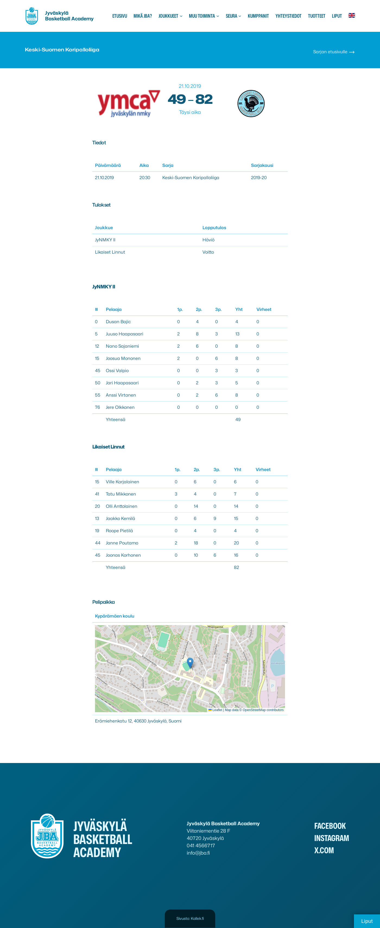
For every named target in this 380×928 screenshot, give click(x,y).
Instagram (331, 838)
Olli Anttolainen (121, 506)
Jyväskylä (56, 13)
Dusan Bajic (118, 321)
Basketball (58, 18)
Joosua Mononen (123, 358)
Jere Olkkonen (120, 407)
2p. (199, 309)
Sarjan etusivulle (334, 51)
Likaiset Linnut (110, 252)
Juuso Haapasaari (124, 334)
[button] (190, 663)
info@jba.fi (198, 853)
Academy (82, 18)
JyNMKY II (105, 239)
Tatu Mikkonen (121, 494)
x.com (324, 850)
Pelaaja (114, 309)
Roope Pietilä (119, 530)
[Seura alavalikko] (239, 15)
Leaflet (215, 710)
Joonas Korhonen (123, 555)
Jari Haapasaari (122, 382)
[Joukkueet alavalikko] (181, 15)
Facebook (330, 826)
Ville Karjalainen (122, 481)
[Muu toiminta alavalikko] (217, 15)
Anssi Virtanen (121, 395)
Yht (239, 309)
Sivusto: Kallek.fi (190, 918)
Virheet (263, 309)
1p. (180, 309)
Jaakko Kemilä (120, 518)
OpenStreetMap (254, 710)
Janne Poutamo (122, 543)
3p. (218, 309)
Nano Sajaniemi (122, 346)
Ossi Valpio (117, 370)
